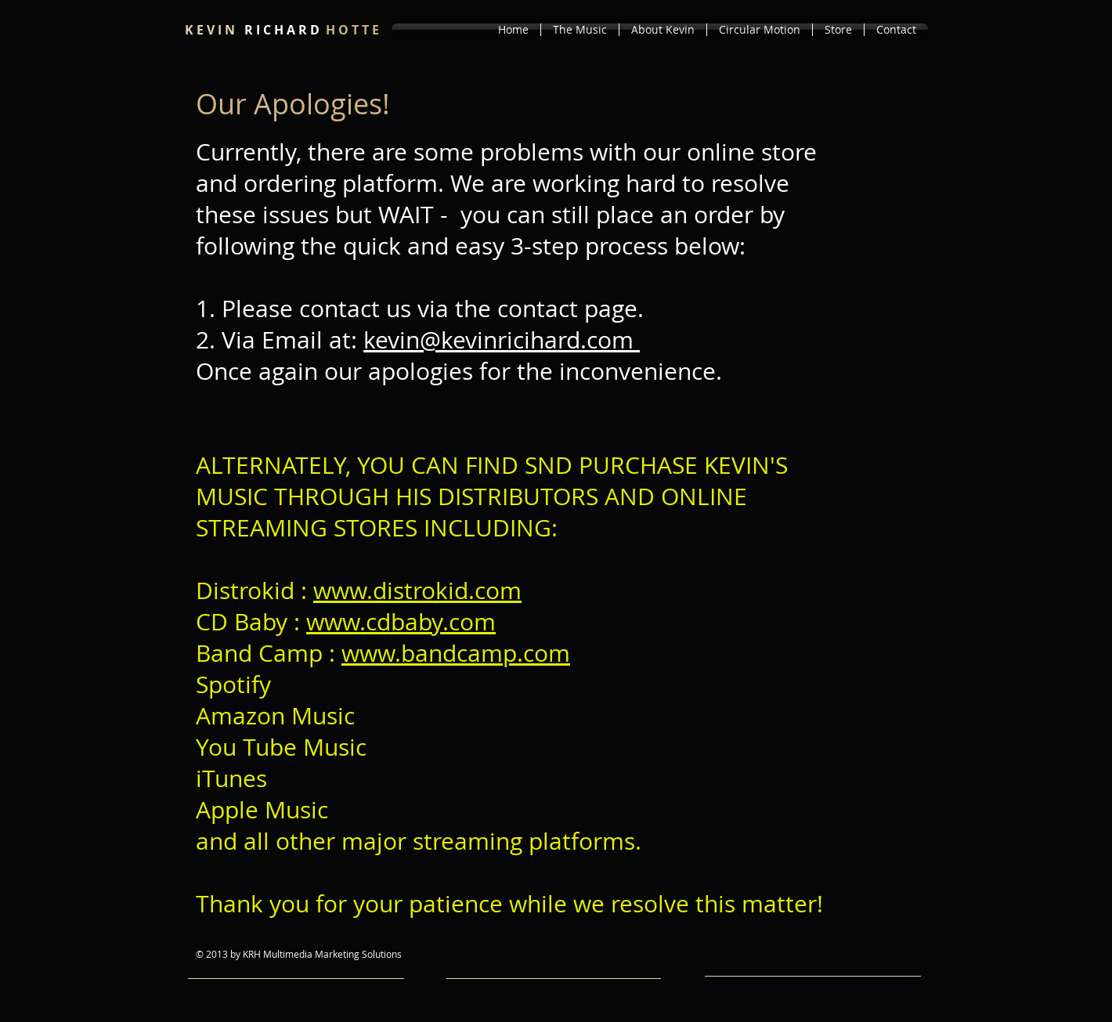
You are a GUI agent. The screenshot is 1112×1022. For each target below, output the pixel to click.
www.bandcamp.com (455, 653)
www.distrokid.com (417, 590)
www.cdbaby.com (401, 621)
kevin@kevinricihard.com (501, 340)
